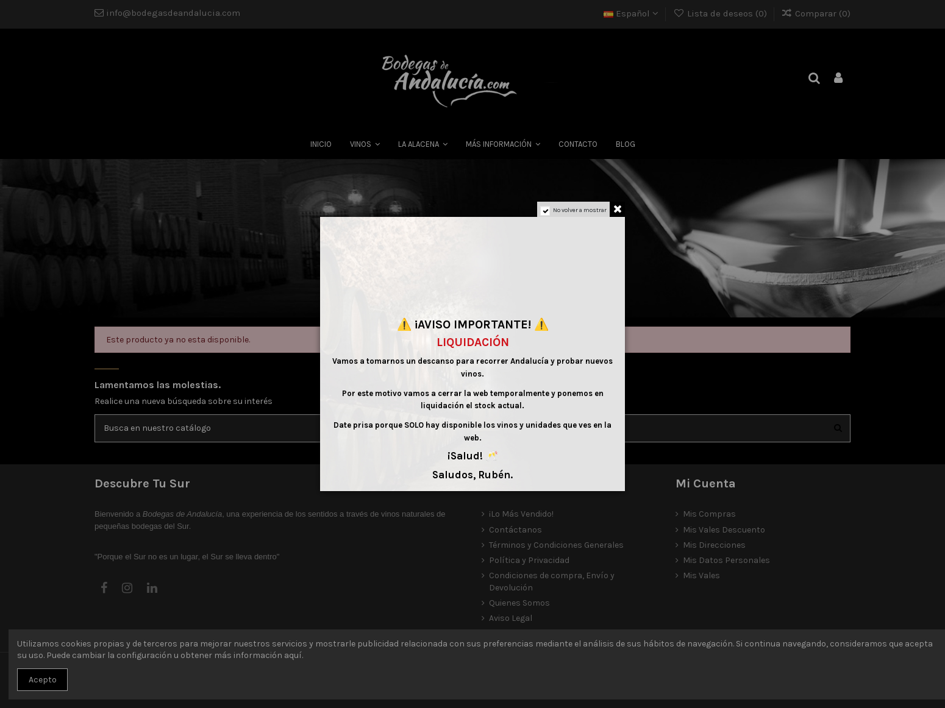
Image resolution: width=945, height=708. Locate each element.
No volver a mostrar (580, 210)
